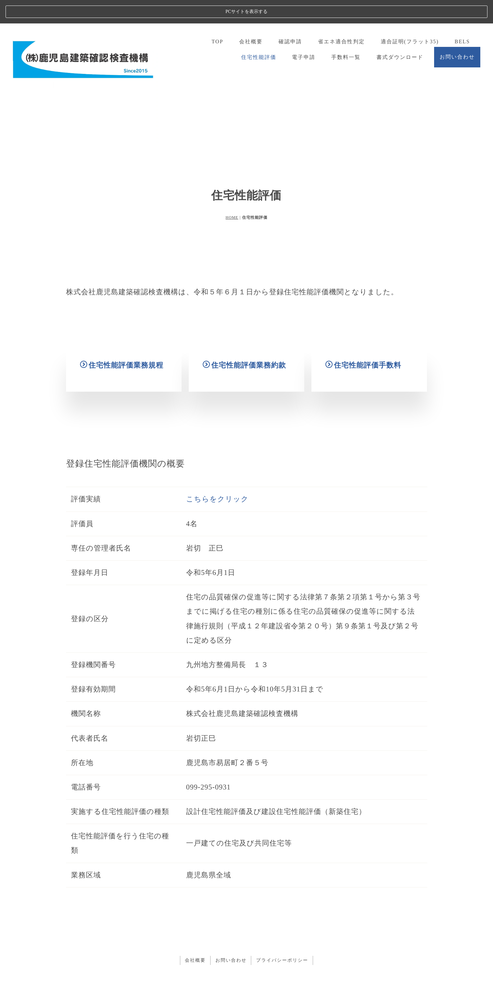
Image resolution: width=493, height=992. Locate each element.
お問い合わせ (457, 33)
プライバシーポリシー (282, 936)
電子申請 (303, 33)
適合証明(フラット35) (409, 18)
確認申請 (290, 18)
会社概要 (250, 18)
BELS (462, 18)
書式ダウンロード (400, 33)
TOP (217, 18)
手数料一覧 (346, 33)
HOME (232, 194)
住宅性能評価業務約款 (244, 370)
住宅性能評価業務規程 (121, 366)
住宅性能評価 (258, 33)
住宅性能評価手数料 (363, 380)
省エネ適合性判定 (341, 18)
